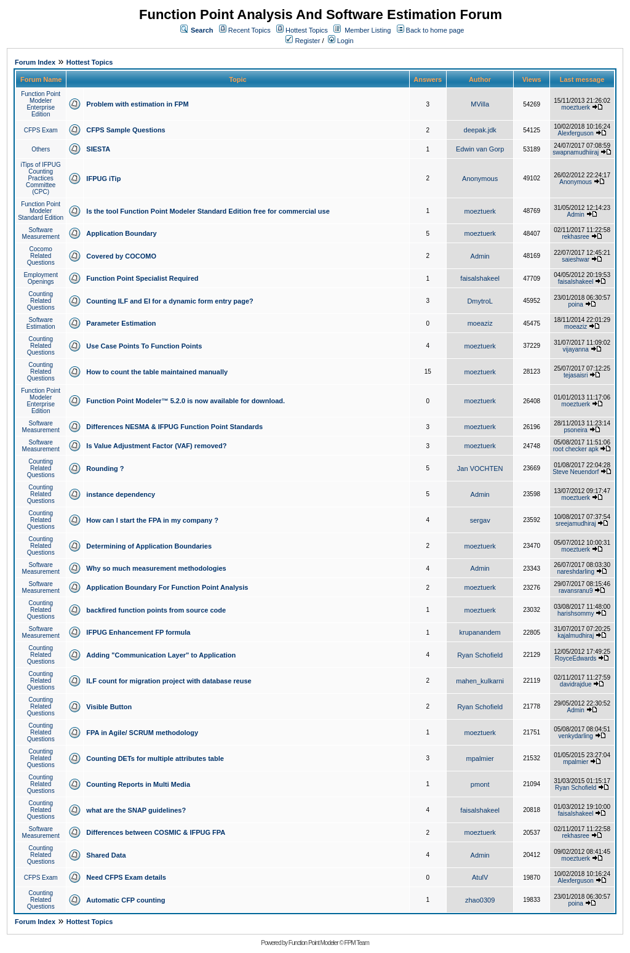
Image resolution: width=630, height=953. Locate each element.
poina (575, 304)
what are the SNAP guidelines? (136, 810)
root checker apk (576, 449)
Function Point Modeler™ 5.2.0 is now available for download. (185, 400)
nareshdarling (575, 571)
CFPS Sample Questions (125, 130)
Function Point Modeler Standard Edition (40, 211)
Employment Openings (40, 278)
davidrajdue (576, 684)
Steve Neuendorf (575, 471)
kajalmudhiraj (575, 635)
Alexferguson (576, 133)
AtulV (480, 877)
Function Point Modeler (313, 942)
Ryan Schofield (480, 655)
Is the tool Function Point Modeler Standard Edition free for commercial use (207, 211)
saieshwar (575, 259)
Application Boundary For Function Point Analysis (167, 587)
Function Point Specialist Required (142, 278)
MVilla (480, 104)
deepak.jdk (480, 130)
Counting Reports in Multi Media (138, 784)
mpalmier (480, 758)
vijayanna (576, 349)
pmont (480, 784)
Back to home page (435, 30)
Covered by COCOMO (121, 256)
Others (40, 149)
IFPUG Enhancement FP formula (138, 632)
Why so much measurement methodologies (156, 568)
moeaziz (480, 323)
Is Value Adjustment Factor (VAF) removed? (156, 445)
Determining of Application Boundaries (149, 546)
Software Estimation (40, 323)
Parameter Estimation (121, 323)
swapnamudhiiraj (575, 152)
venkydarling (576, 736)
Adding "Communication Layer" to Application (161, 655)
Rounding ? (105, 468)
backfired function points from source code (156, 610)
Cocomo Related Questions (41, 256)
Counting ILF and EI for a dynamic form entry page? (169, 301)
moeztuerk (575, 107)
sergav (480, 520)
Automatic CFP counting (125, 900)
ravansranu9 (576, 590)
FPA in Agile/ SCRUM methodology (142, 732)
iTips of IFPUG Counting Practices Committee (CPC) (41, 178)
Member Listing (368, 30)
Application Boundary (121, 233)
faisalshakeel (480, 278)
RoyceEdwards (575, 658)
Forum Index (35, 62)
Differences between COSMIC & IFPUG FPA (155, 832)
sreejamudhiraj (576, 523)
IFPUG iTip (103, 178)
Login (341, 40)
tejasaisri (576, 375)
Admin (575, 214)
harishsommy (575, 613)
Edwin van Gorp (480, 149)
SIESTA (98, 149)
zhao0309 (480, 900)
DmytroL (480, 301)
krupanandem (480, 632)
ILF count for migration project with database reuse (168, 681)
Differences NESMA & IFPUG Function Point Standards (174, 426)
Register (302, 40)
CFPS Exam (41, 130)
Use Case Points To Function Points (144, 346)
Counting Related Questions (41, 301)
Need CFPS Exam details (126, 877)
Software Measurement (41, 233)
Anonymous (480, 178)
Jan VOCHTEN (480, 468)
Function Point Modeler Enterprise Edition (40, 104)
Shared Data (106, 855)
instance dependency (120, 494)
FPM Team (357, 942)
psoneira (576, 430)
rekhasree (575, 236)
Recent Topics (249, 30)
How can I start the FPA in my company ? (152, 520)
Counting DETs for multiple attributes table (154, 758)
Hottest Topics (306, 30)
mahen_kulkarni (480, 681)
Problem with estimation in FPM (137, 104)
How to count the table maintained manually (157, 372)
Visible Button (109, 706)
